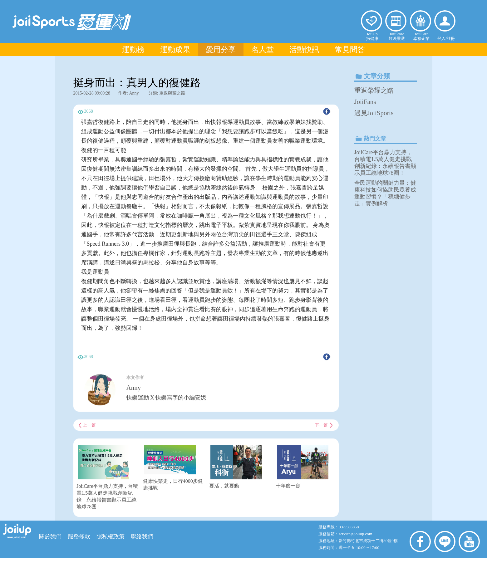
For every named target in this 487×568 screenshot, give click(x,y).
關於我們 (50, 536)
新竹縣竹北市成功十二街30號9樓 (368, 540)
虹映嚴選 (395, 21)
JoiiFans (365, 101)
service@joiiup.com (356, 533)
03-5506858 (349, 527)
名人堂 (262, 50)
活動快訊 (304, 50)
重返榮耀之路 (374, 90)
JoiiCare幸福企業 (421, 36)
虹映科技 (233, 562)
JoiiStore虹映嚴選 (397, 36)
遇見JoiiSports (374, 113)
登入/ (442, 38)
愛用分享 (221, 50)
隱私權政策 (110, 536)
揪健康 (371, 21)
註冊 (451, 38)
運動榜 (133, 50)
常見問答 (350, 50)
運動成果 (175, 50)
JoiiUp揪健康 (372, 36)
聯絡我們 (142, 536)
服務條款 (79, 536)
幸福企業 (420, 21)
